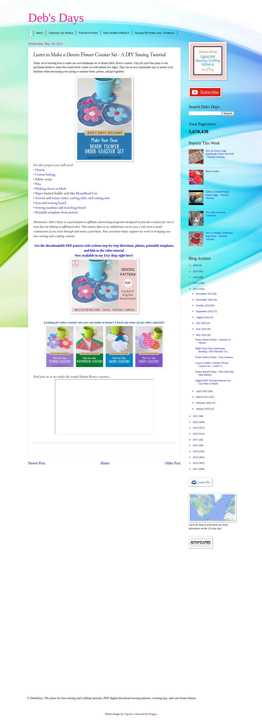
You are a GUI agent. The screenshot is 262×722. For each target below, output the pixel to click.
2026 (196, 265)
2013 (196, 457)
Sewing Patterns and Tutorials (155, 33)
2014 (196, 451)
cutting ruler (78, 198)
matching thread (75, 208)
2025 (196, 271)
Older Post (173, 463)
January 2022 (203, 408)
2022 (196, 288)
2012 (196, 463)
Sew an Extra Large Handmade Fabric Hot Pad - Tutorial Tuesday (220, 154)
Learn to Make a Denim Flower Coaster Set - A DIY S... (212, 364)
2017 (196, 439)
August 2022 (203, 317)
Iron (38, 203)
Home (105, 463)
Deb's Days (56, 17)
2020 (196, 422)
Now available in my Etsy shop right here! (104, 255)
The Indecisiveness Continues (216, 214)
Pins (38, 184)
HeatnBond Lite (86, 193)
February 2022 (204, 402)
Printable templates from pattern (56, 212)
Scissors (40, 198)
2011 (196, 468)
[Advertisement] (211, 616)
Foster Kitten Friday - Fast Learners (214, 357)
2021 (196, 416)
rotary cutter (60, 198)
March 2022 (202, 396)
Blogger (152, 714)
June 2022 (201, 329)
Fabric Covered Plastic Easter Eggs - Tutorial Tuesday (217, 194)
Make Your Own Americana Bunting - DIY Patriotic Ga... (212, 350)
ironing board (56, 203)
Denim (40, 170)
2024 (196, 277)
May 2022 (201, 334)
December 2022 (204, 293)
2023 (196, 283)
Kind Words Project (116, 33)
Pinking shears (45, 189)
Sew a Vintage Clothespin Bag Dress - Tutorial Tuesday (219, 236)
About (39, 33)
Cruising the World (61, 33)
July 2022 (201, 323)
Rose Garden (212, 171)
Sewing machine (46, 208)
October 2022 (203, 305)
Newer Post (36, 463)
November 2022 (205, 299)
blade (62, 189)
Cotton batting (45, 174)
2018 (196, 433)
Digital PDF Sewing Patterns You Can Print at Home (213, 382)
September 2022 (205, 311)
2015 (196, 445)
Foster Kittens (88, 33)
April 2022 (202, 391)
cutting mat (102, 198)
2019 (196, 427)
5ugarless (129, 714)
